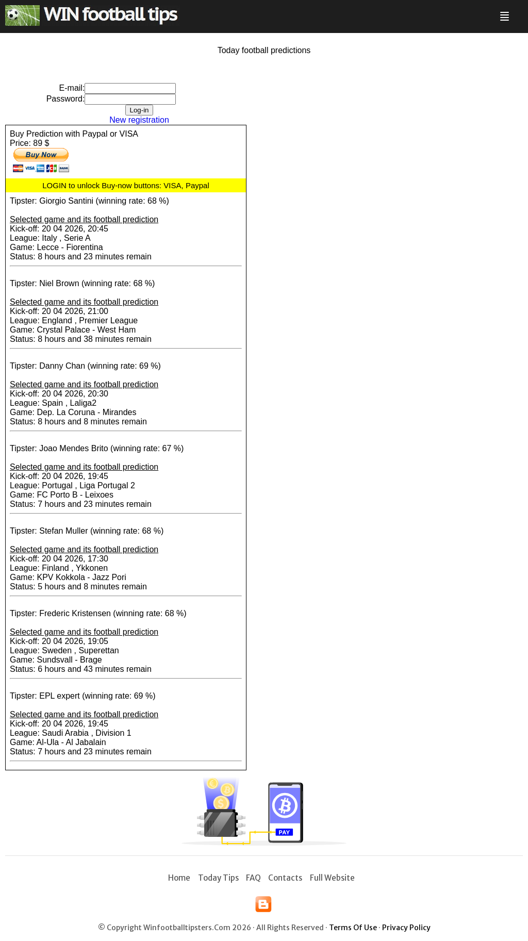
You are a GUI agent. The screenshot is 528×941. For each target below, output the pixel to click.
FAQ (253, 878)
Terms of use (353, 927)
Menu (502, 12)
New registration (139, 119)
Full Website (332, 878)
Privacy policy (406, 927)
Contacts (285, 878)
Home (179, 878)
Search (516, 12)
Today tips (218, 878)
